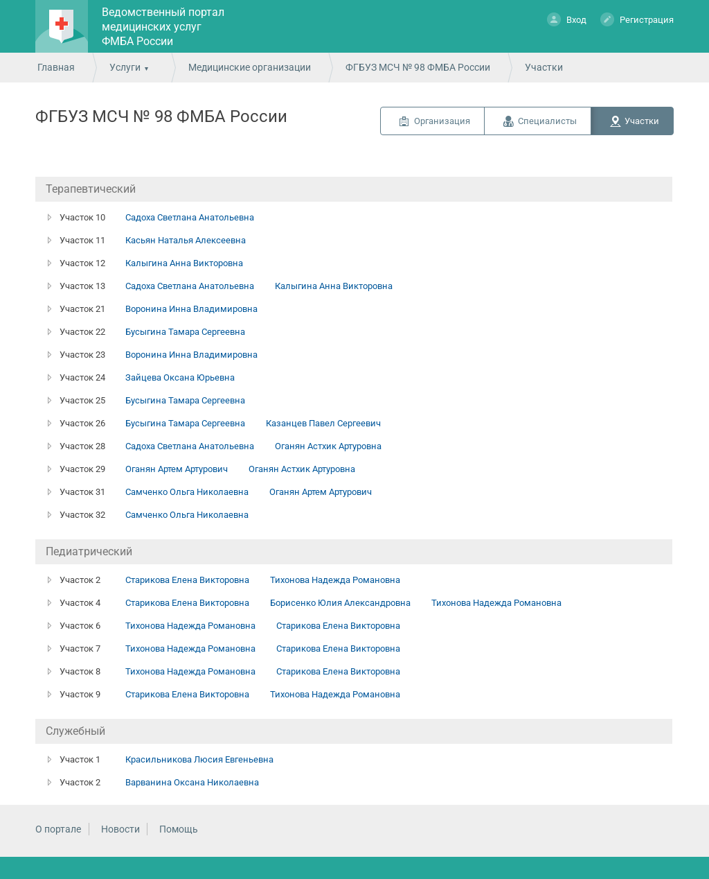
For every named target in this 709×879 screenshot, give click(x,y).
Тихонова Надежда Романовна (335, 580)
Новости (120, 829)
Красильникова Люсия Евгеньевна (199, 759)
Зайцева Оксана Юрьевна (180, 377)
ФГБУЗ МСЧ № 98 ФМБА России (417, 67)
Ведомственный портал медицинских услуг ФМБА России (163, 27)
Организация (442, 121)
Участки (642, 121)
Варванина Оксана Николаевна (192, 782)
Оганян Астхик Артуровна (328, 446)
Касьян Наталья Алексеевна (185, 240)
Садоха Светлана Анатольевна (189, 217)
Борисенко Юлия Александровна (340, 603)
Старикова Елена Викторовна (187, 580)
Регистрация (637, 19)
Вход (566, 19)
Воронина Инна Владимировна (191, 309)
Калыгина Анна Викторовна (184, 263)
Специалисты (547, 121)
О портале (58, 829)
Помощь (178, 829)
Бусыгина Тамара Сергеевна (185, 332)
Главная (56, 67)
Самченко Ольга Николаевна (187, 492)
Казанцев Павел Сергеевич (323, 423)
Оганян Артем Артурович (176, 469)
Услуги (125, 67)
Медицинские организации (249, 67)
